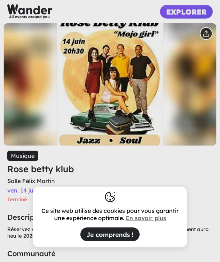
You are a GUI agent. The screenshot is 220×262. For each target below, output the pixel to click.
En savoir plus (146, 218)
